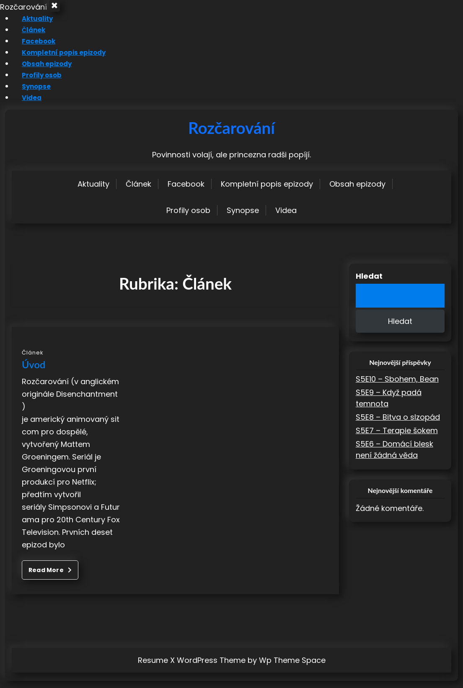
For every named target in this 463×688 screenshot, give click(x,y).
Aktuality (29, 25)
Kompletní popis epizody (59, 59)
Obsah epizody (41, 70)
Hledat (369, 283)
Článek (26, 36)
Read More (50, 577)
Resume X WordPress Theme (192, 667)
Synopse (29, 93)
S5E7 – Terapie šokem (397, 437)
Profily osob (35, 82)
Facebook (31, 48)
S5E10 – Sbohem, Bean (397, 386)
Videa (24, 104)
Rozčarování (231, 134)
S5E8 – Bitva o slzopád (398, 424)
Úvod (33, 371)
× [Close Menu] (57, 9)
